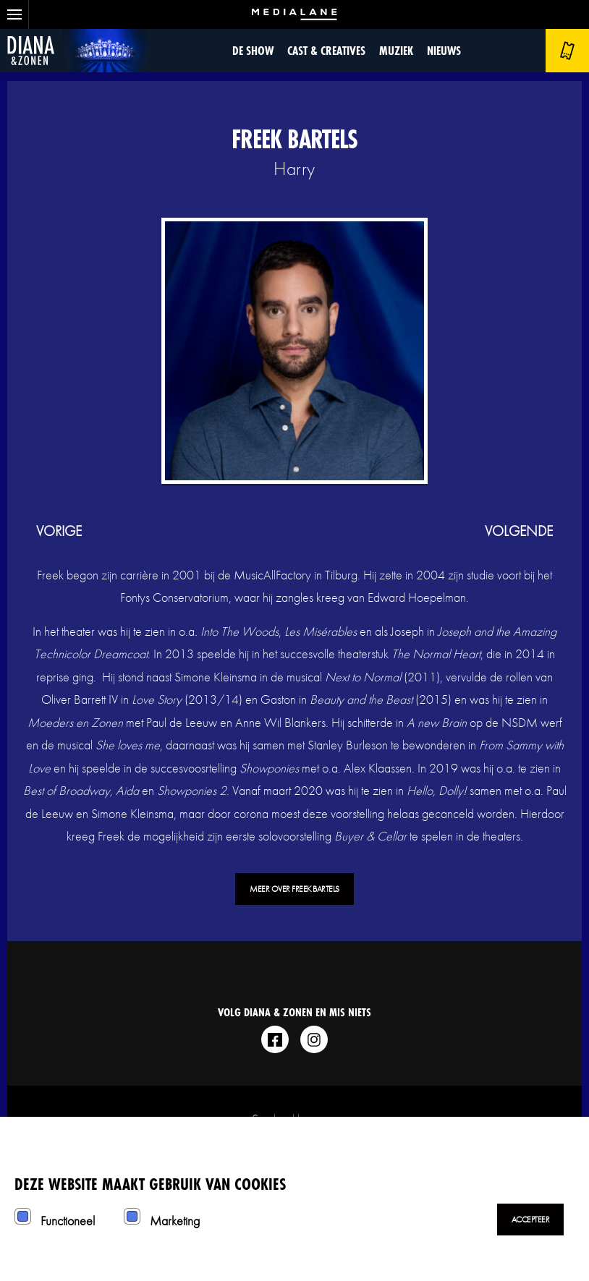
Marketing (175, 1220)
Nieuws (444, 50)
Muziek (396, 50)
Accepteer (531, 1219)
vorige (59, 531)
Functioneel (68, 1220)
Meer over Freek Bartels (294, 889)
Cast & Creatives (326, 50)
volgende (519, 531)
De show (253, 50)
